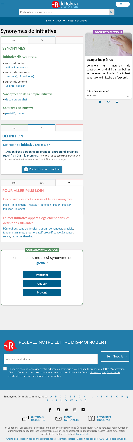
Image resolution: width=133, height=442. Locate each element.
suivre (6, 236)
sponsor (68, 232)
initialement (19, 204)
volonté (10, 86)
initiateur (33, 204)
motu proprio (27, 232)
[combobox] (64, 12)
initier (56, 204)
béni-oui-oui (10, 228)
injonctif (20, 209)
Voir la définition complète (44, 169)
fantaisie (68, 228)
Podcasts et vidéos (77, 20)
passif (39, 232)
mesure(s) (11, 76)
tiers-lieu (28, 236)
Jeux (58, 20)
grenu (40, 262)
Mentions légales (66, 438)
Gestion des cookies (87, 438)
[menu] (3, 4)
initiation (46, 204)
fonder (7, 232)
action (9, 67)
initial (6, 204)
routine (21, 113)
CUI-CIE (43, 228)
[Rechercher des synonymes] (111, 12)
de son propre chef (16, 99)
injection (8, 209)
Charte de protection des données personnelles (31, 438)
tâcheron (16, 236)
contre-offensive (28, 228)
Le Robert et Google (116, 438)
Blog (47, 20)
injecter (66, 204)
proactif (48, 232)
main (15, 232)
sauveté (58, 232)
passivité (10, 113)
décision (20, 86)
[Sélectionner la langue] (123, 4)
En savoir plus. (83, 434)
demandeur (55, 228)
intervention (21, 67)
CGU (101, 438)
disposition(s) (26, 76)
